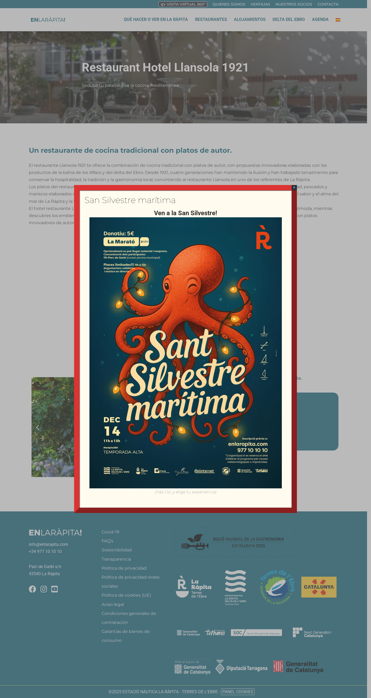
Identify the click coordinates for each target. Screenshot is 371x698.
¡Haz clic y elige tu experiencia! (186, 491)
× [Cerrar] (294, 187)
